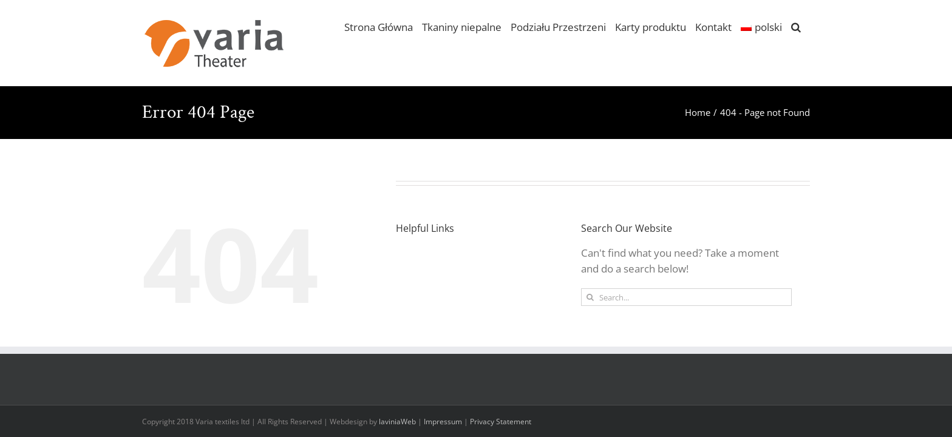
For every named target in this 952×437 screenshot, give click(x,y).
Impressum (443, 421)
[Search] (590, 297)
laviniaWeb (397, 421)
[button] (796, 26)
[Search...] (686, 297)
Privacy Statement (500, 421)
